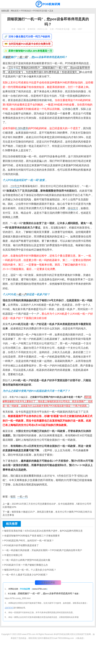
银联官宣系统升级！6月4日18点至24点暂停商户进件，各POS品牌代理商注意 (43, 530)
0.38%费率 (22, 128)
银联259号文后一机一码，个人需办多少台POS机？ (30, 569)
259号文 (15, 186)
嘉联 (28, 411)
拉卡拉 (14, 67)
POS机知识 (26, 11)
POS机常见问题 (40, 11)
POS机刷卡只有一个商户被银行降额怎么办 (26, 565)
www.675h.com (40, 589)
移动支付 (73, 208)
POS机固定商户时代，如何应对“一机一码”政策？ (29, 540)
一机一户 (21, 294)
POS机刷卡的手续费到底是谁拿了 (21, 545)
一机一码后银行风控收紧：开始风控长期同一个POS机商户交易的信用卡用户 (43, 550)
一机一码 (22, 57)
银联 (7, 57)
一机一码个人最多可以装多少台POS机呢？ (26, 574)
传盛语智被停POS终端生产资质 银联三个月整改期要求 (32, 535)
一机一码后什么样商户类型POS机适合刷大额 (27, 560)
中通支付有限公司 (13, 555)
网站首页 (15, 11)
